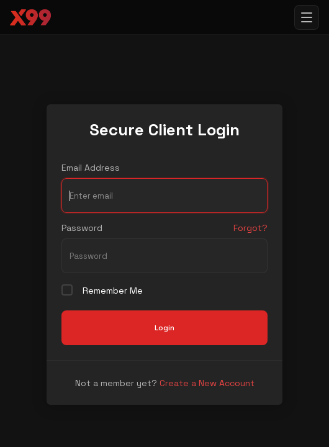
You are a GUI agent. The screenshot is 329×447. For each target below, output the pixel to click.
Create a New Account (207, 383)
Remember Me (102, 290)
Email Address (90, 167)
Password (81, 227)
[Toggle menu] (306, 17)
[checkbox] (67, 290)
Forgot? (250, 227)
